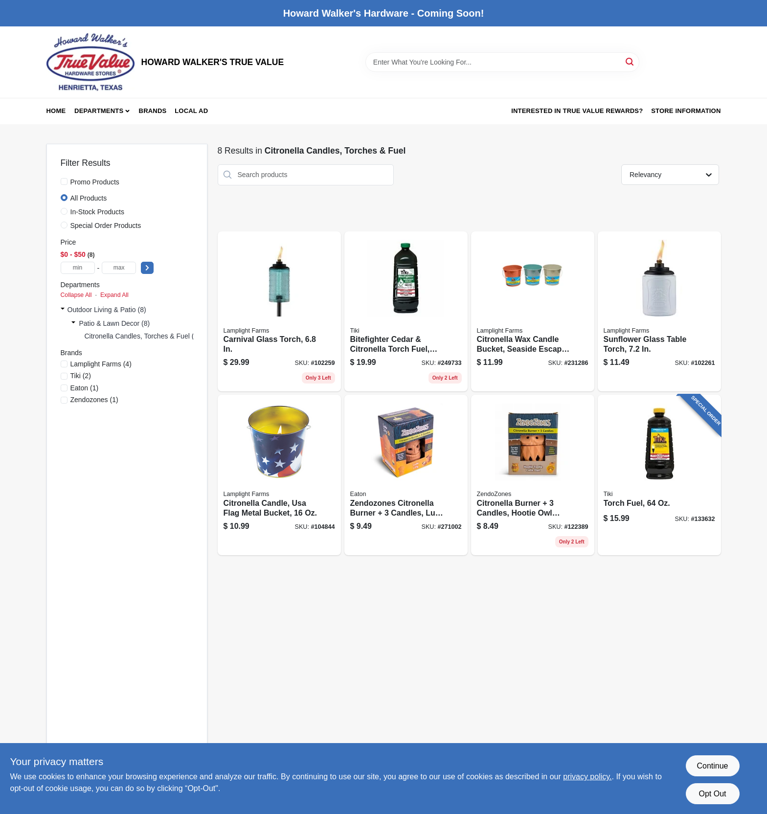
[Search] (630, 61)
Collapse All (76, 295)
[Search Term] (502, 62)
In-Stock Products (97, 211)
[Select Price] (147, 268)
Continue (712, 766)
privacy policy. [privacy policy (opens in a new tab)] (587, 776)
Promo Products (94, 182)
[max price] (119, 268)
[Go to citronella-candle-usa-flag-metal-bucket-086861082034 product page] (279, 475)
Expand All (114, 295)
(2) (80, 376)
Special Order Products (105, 225)
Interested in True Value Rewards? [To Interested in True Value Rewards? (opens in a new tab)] (577, 110)
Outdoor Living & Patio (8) (107, 310)
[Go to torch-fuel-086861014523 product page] (659, 475)
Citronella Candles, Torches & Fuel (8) (142, 336)
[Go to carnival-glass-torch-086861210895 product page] (279, 311)
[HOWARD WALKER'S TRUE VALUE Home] (90, 62)
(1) (84, 388)
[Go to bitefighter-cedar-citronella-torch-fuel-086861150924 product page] (406, 311)
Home (56, 110)
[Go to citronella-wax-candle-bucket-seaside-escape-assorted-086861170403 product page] (532, 311)
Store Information (686, 110)
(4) (101, 364)
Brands (153, 110)
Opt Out (712, 794)
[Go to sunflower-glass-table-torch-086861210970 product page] (659, 311)
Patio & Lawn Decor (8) (114, 323)
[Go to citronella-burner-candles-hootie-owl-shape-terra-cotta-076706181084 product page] (532, 475)
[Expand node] (63, 310)
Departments (98, 110)
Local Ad (191, 110)
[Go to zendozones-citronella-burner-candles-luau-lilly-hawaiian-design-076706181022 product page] (406, 475)
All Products (88, 198)
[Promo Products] (64, 181)
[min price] (78, 268)
